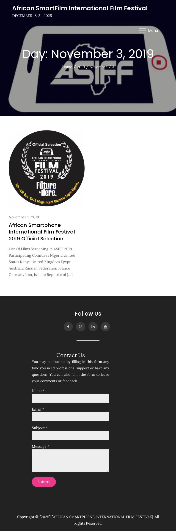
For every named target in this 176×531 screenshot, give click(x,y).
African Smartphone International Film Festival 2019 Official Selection (42, 232)
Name (37, 390)
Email (36, 409)
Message (39, 446)
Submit (44, 481)
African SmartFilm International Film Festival (80, 8)
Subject (38, 427)
